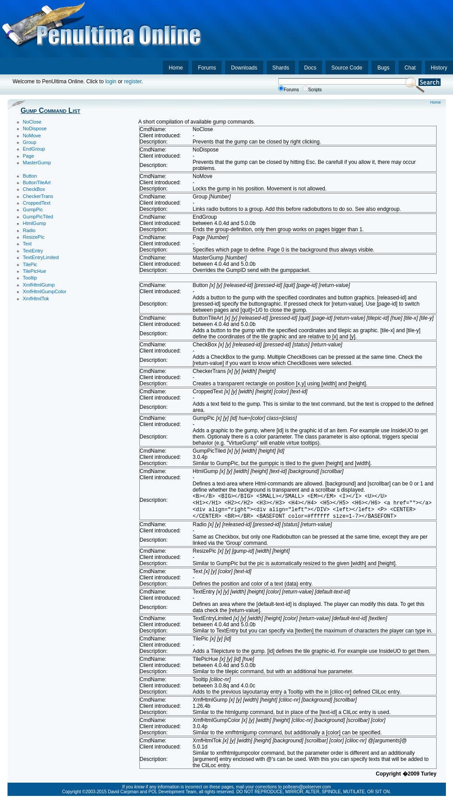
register (132, 81)
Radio (29, 230)
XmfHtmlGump (39, 284)
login (110, 81)
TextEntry (33, 250)
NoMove (32, 135)
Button (30, 175)
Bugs (383, 68)
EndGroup (34, 148)
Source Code (346, 68)
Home (176, 68)
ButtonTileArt (37, 182)
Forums (207, 68)
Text (27, 243)
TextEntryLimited (41, 257)
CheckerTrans (38, 196)
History (439, 68)
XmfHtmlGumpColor (44, 291)
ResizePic (34, 237)
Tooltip (30, 277)
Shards (281, 68)
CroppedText (36, 203)
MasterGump (37, 162)
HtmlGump (34, 223)
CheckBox (34, 189)
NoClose (32, 121)
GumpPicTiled (38, 216)
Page (29, 156)
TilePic (30, 264)
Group (30, 142)
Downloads (244, 68)
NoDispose (35, 128)
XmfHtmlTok (36, 298)
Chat (409, 68)
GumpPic (33, 209)
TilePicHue (34, 271)
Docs (310, 68)
